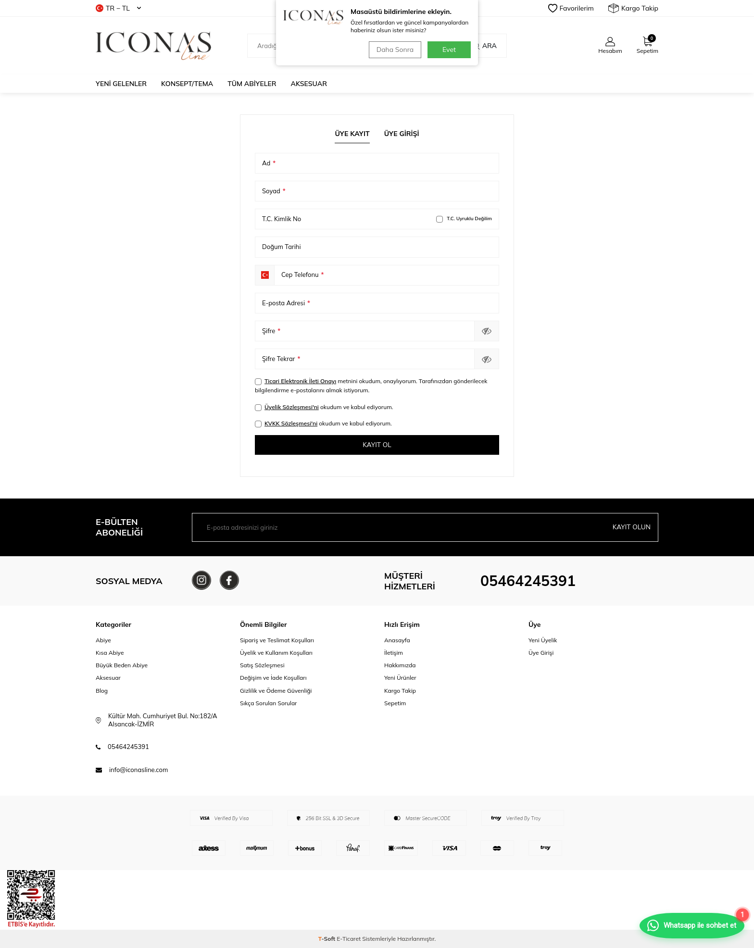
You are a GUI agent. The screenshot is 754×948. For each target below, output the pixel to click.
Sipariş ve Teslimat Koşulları (277, 640)
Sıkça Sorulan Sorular (268, 703)
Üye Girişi (401, 133)
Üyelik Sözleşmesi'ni (291, 407)
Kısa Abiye (110, 653)
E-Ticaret (349, 938)
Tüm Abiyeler (251, 83)
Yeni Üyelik (542, 640)
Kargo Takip (633, 8)
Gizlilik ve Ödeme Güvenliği (276, 690)
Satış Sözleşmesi (262, 665)
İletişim (393, 653)
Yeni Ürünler (400, 678)
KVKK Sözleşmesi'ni (290, 423)
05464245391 (528, 581)
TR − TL (118, 8)
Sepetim (395, 703)
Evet (449, 49)
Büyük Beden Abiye (122, 665)
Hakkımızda (400, 665)
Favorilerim (571, 8)
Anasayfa (397, 640)
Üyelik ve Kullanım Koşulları (276, 653)
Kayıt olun (631, 527)
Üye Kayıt (352, 133)
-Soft (327, 938)
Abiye (103, 640)
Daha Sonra (394, 49)
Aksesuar (309, 83)
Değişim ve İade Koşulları (273, 678)
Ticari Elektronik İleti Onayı (300, 381)
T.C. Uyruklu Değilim (464, 219)
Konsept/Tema (187, 83)
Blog (102, 690)
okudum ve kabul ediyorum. (324, 407)
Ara (484, 45)
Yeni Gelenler (121, 83)
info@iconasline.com (138, 769)
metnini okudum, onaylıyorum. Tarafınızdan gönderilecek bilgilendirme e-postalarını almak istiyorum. (371, 385)
